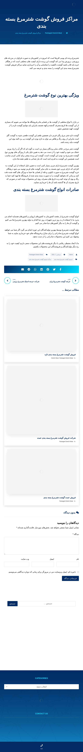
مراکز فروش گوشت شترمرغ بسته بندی (40, 259)
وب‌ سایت (25, 559)
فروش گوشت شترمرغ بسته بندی (63, 259)
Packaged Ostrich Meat (36, 254)
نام (78, 559)
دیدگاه (76, 534)
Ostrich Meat (55, 358)
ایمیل (52, 559)
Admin (71, 254)
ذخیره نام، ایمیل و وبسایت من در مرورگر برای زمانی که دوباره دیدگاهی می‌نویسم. (42, 572)
